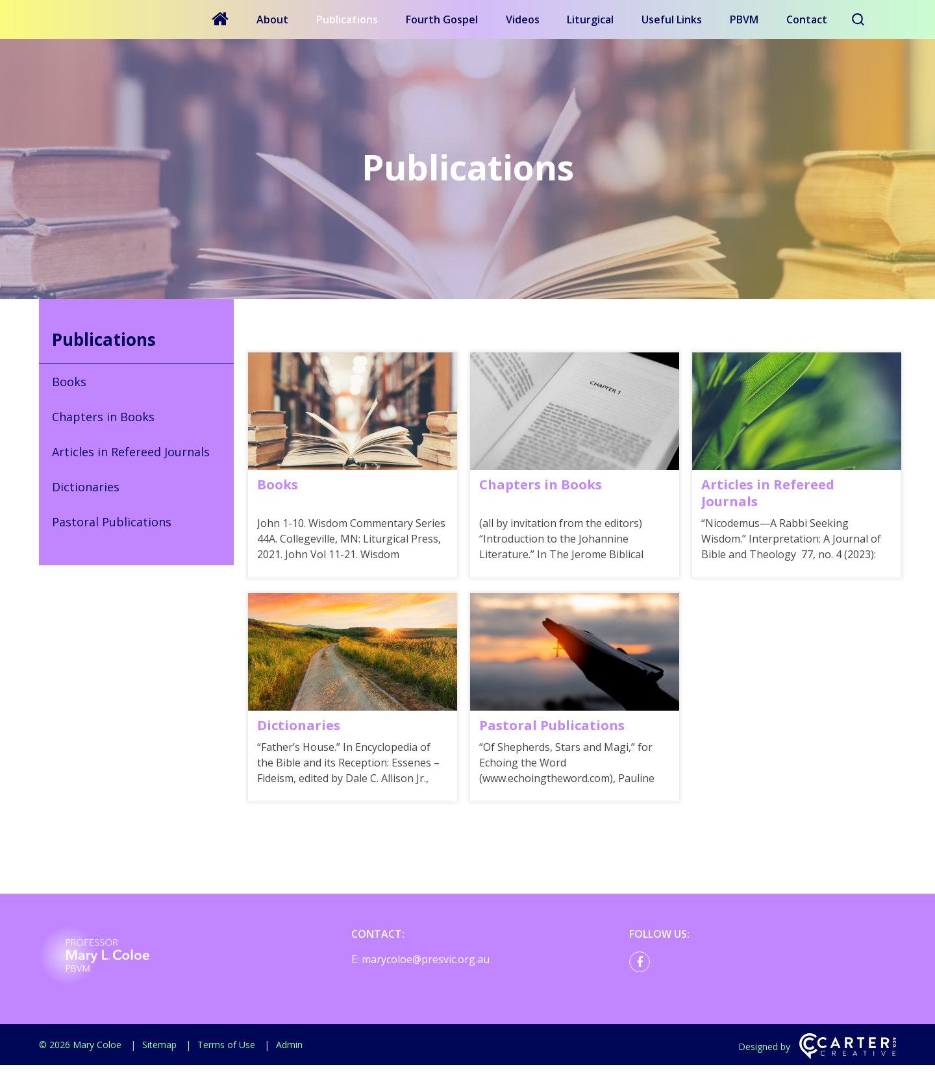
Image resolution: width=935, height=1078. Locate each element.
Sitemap (159, 1057)
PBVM (744, 19)
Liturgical (590, 19)
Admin (289, 1057)
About (272, 19)
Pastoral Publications (111, 522)
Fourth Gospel (442, 19)
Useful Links (672, 19)
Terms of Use (226, 1057)
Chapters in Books (103, 416)
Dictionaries (85, 487)
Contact (806, 19)
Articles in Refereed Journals (131, 451)
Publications (347, 19)
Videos (523, 19)
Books (69, 381)
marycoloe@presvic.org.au (426, 972)
